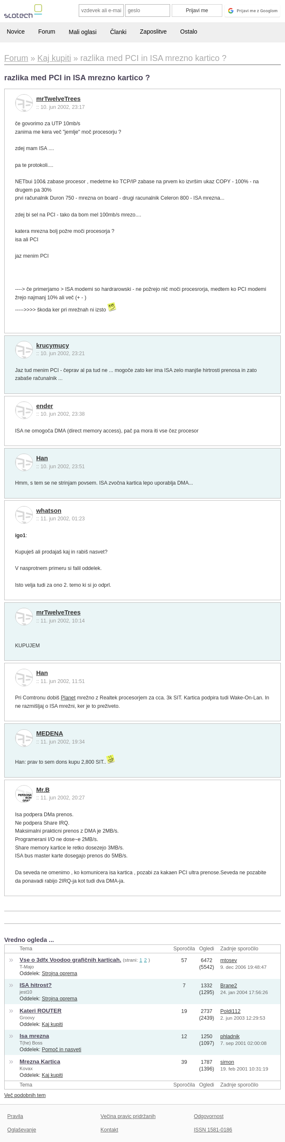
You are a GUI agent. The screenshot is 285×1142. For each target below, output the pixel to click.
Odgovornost (209, 1116)
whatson (48, 510)
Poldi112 (230, 1011)
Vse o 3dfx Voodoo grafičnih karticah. (70, 960)
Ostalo (188, 31)
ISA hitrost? (36, 985)
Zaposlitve (153, 31)
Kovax (26, 1068)
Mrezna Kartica (40, 1061)
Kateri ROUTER (40, 1010)
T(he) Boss (31, 1042)
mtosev (228, 960)
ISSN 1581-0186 (213, 1130)
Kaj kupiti (52, 1024)
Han (42, 458)
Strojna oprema (59, 973)
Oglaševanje (21, 1130)
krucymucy (52, 345)
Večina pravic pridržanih (128, 1116)
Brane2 (228, 986)
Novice (16, 31)
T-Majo (27, 966)
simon (227, 1062)
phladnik (230, 1036)
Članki (118, 32)
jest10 (26, 991)
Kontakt (109, 1130)
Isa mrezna (34, 1036)
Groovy (27, 1017)
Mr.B (43, 789)
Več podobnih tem (25, 1095)
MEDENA (49, 733)
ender (44, 406)
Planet (68, 698)
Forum (46, 31)
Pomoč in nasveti (61, 1049)
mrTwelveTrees (58, 98)
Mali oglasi (82, 32)
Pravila (15, 1116)
